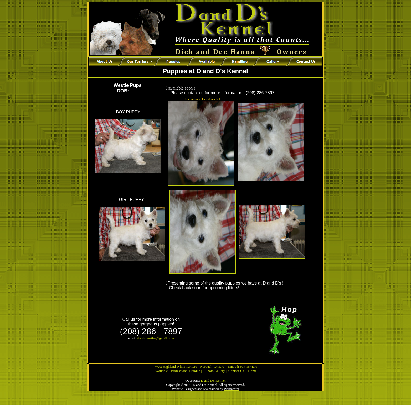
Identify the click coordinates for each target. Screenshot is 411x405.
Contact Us (236, 371)
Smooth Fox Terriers (242, 367)
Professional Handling (186, 371)
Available (161, 371)
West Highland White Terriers (176, 367)
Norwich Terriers (212, 367)
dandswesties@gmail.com (155, 338)
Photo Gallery (215, 371)
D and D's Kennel (213, 380)
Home (252, 371)
